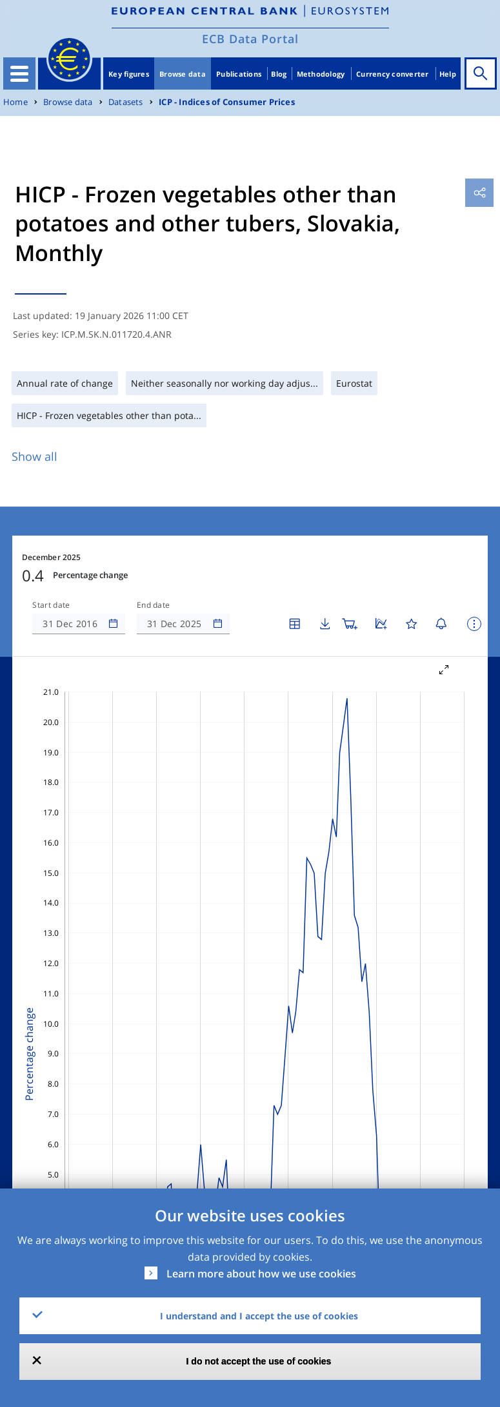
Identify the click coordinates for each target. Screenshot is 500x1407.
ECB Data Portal (250, 38)
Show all (34, 456)
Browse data (182, 74)
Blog (278, 74)
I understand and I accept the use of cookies (259, 1316)
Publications (238, 74)
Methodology (321, 74)
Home (15, 102)
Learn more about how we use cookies (261, 1273)
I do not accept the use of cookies (259, 1361)
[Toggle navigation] (19, 73)
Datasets (125, 102)
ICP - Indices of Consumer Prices (227, 102)
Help (447, 74)
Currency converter (392, 74)
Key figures (128, 74)
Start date (51, 605)
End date (153, 605)
